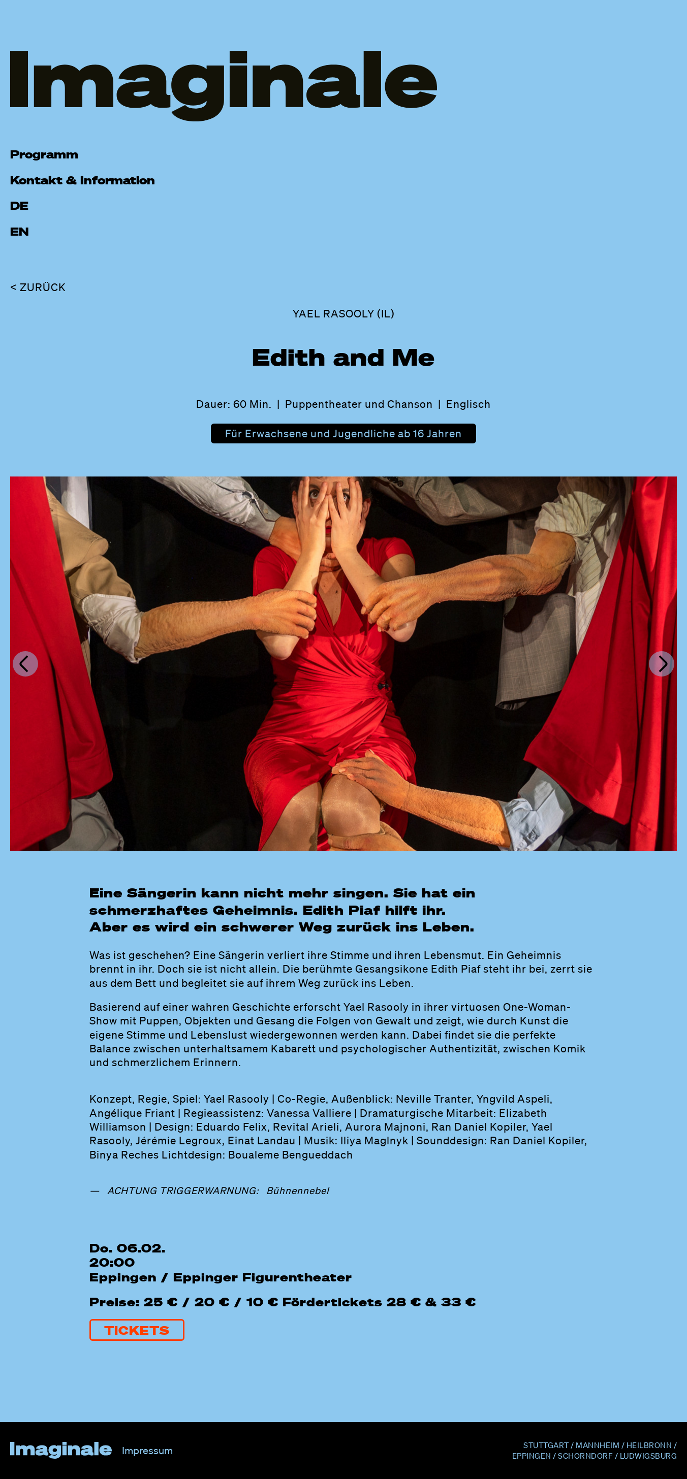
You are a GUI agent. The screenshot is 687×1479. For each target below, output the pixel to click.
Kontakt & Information (82, 180)
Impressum (147, 1450)
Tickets (137, 1329)
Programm (44, 154)
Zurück (43, 287)
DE (19, 205)
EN (19, 231)
